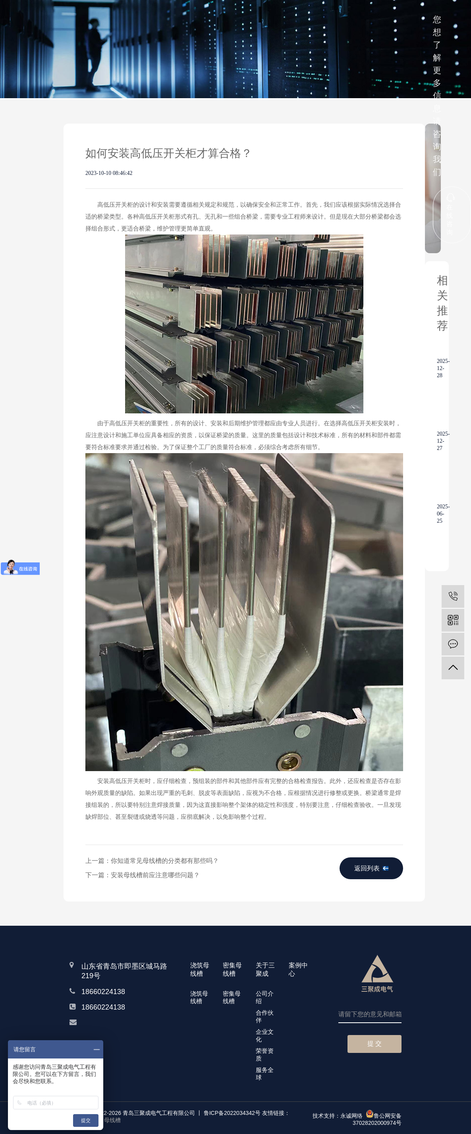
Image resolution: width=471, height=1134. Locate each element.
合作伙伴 (265, 1016)
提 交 (374, 1043)
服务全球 (265, 1073)
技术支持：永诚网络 (338, 1116)
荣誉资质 (265, 1054)
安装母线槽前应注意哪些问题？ (155, 875)
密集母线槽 (232, 997)
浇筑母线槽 (199, 997)
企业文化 (265, 1035)
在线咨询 (450, 214)
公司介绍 (265, 997)
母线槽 (112, 1120)
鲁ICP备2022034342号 (232, 1113)
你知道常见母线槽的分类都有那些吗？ (165, 860)
